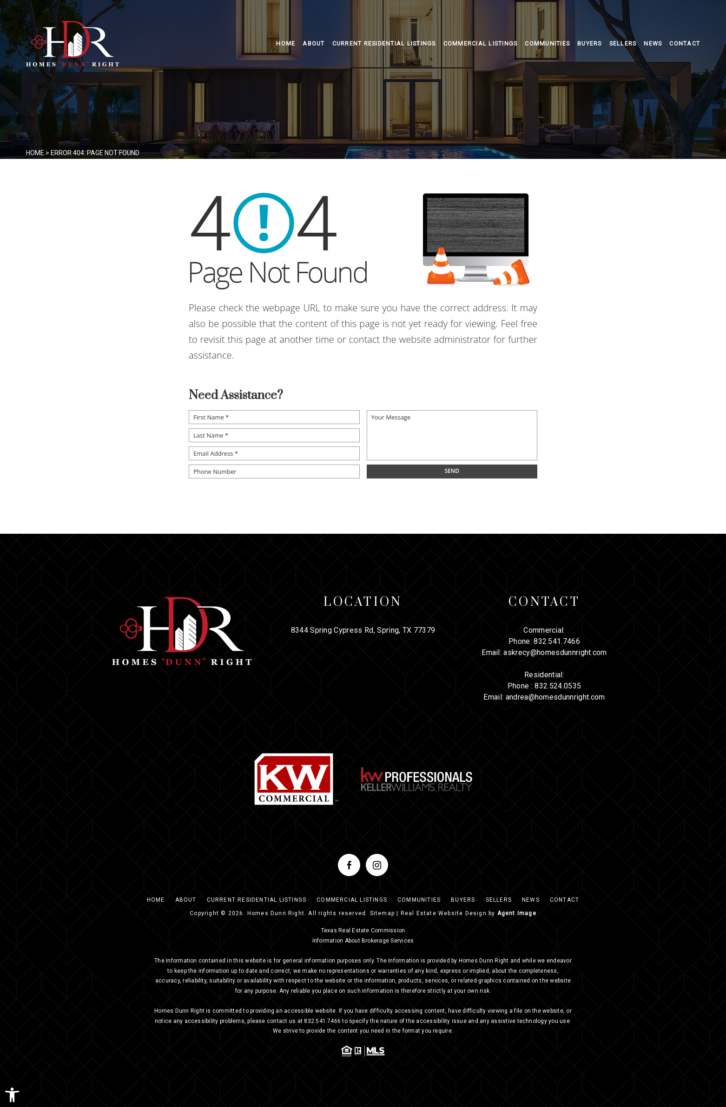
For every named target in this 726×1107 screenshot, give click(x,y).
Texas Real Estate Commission (363, 930)
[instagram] (377, 865)
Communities (547, 44)
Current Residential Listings (384, 44)
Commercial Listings (480, 44)
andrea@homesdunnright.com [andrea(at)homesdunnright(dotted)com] (555, 697)
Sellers (623, 44)
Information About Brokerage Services (363, 940)
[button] (12, 1095)
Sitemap (382, 913)
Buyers (589, 44)
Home (285, 44)
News (653, 44)
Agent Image (516, 913)
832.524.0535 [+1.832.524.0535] (558, 685)
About (313, 44)
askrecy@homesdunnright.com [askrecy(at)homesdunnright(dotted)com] (555, 652)
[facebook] (349, 865)
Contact (684, 44)
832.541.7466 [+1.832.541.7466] (557, 641)
